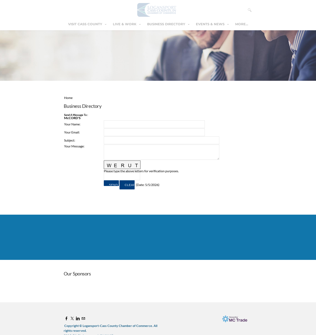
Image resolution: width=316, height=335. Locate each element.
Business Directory (166, 24)
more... (241, 24)
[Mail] (83, 318)
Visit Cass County (85, 24)
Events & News (211, 24)
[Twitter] (72, 318)
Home (68, 98)
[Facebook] (66, 318)
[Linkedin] (78, 318)
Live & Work (125, 24)
